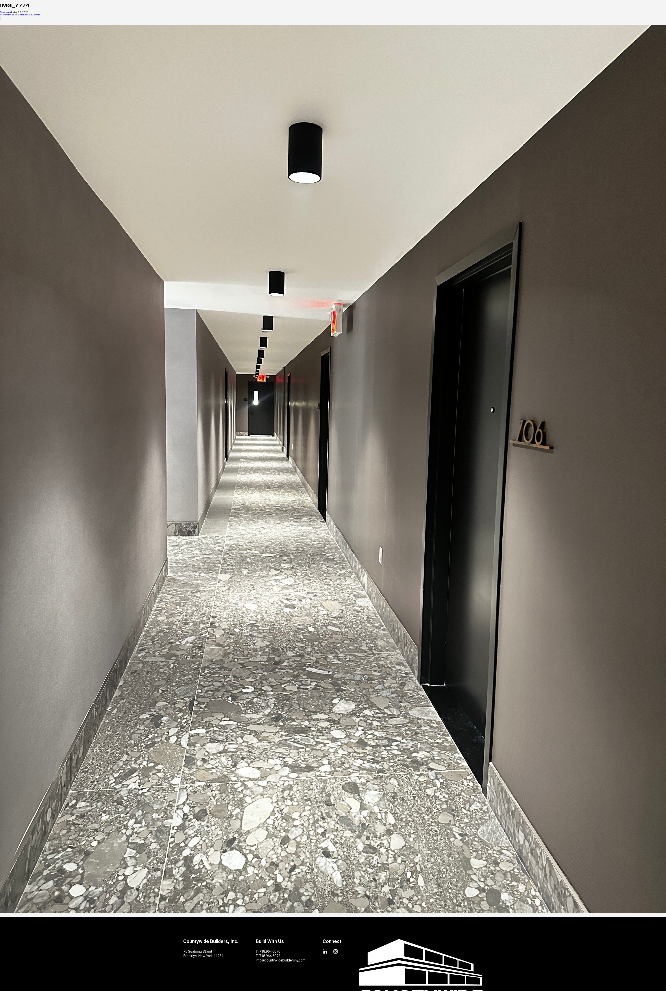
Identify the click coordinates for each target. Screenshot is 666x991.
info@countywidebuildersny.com (280, 960)
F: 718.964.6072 (268, 956)
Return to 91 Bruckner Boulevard (20, 14)
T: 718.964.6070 (268, 951)
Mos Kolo (5, 12)
